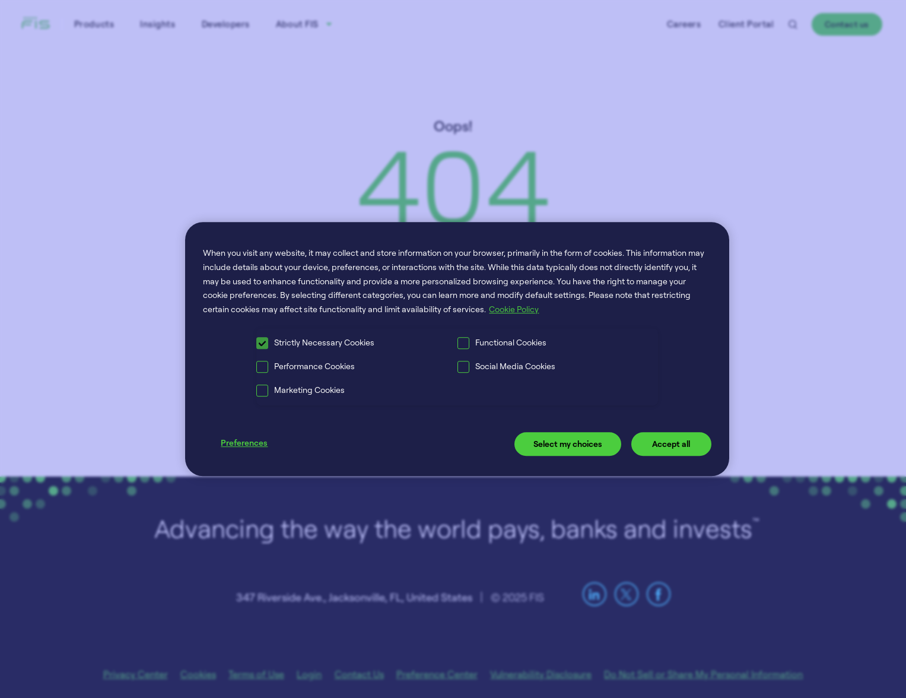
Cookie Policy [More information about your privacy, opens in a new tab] (514, 309)
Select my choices (567, 444)
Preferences (244, 442)
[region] (457, 349)
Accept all (671, 444)
